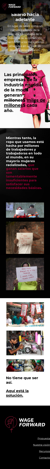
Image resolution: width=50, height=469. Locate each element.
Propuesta (44, 438)
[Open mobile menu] (43, 4)
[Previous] (1, 28)
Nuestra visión (41, 445)
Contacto (44, 457)
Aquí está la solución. (17, 393)
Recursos (44, 451)
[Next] (48, 28)
